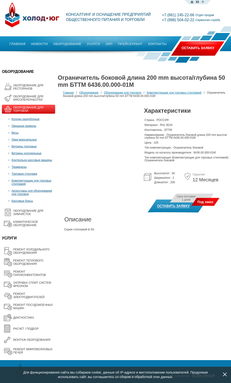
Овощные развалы (24, 126)
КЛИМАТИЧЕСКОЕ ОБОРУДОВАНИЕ (25, 223)
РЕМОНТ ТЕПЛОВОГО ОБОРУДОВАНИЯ (28, 262)
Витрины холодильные (26, 153)
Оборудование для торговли (122, 92)
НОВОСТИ (39, 44)
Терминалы (19, 167)
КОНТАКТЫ (157, 44)
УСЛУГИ (93, 44)
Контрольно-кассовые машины (32, 160)
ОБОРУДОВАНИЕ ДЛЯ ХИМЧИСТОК (28, 212)
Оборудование (89, 92)
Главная (68, 92)
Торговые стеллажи (24, 173)
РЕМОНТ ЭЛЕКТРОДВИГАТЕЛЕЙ (29, 295)
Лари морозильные (24, 139)
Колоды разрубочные (26, 119)
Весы (15, 132)
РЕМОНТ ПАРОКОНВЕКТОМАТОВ (29, 273)
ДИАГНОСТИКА (23, 317)
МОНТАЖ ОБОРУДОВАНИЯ (31, 339)
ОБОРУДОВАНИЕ (67, 44)
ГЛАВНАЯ (17, 44)
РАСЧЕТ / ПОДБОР (25, 328)
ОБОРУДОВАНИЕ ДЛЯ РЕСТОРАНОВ (28, 87)
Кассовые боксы (22, 201)
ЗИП (109, 44)
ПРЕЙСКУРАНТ (130, 44)
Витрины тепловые (24, 146)
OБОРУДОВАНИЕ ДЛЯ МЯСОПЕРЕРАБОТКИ (28, 98)
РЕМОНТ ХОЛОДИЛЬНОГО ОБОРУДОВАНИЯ (31, 251)
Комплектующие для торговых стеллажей (174, 92)
